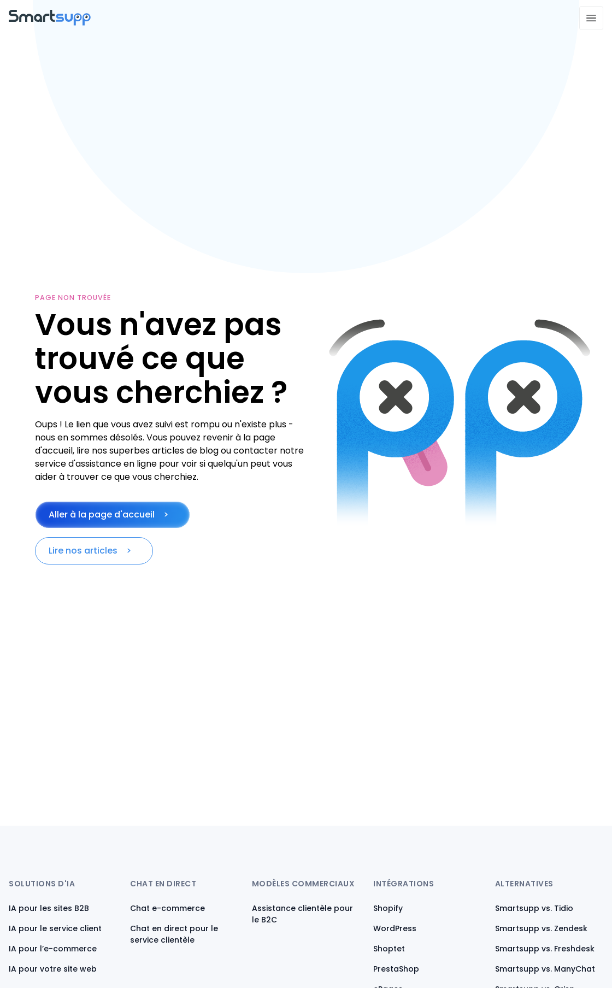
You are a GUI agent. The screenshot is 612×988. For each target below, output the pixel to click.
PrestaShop (396, 968)
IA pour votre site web (53, 968)
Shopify (388, 908)
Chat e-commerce (167, 908)
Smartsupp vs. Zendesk (541, 928)
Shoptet (389, 948)
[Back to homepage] (50, 22)
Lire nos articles (83, 550)
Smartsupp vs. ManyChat (545, 968)
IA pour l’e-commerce (53, 948)
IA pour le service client (55, 928)
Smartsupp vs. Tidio (534, 908)
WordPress (394, 928)
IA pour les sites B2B (49, 908)
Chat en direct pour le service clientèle (174, 934)
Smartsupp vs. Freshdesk (545, 948)
